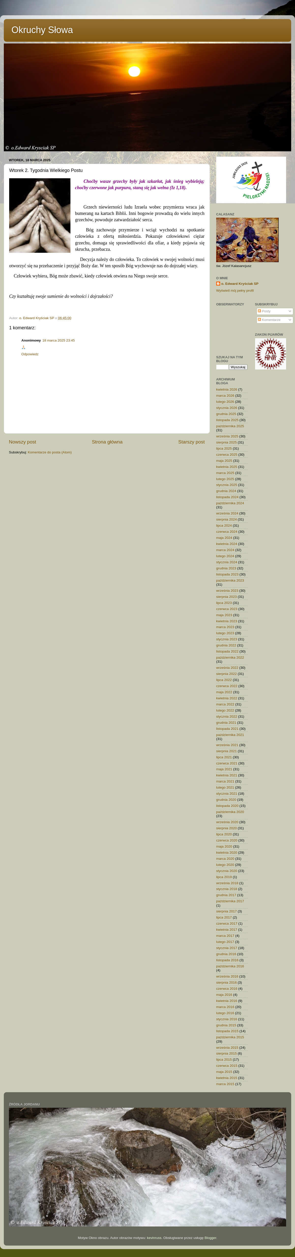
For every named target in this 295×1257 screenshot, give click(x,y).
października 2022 (230, 657)
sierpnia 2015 (226, 1053)
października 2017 (230, 901)
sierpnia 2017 (226, 911)
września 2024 (227, 513)
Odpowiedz (30, 354)
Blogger (210, 1238)
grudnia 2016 (226, 954)
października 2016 (230, 966)
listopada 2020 (227, 806)
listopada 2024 (227, 497)
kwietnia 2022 (226, 698)
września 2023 (227, 591)
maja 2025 (224, 461)
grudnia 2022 (226, 645)
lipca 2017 (224, 917)
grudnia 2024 (226, 491)
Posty (264, 311)
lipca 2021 (224, 757)
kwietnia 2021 (226, 775)
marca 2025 (225, 473)
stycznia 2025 (226, 485)
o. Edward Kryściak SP (239, 284)
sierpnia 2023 (226, 597)
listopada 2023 (227, 574)
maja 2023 (224, 615)
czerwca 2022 (226, 686)
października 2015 (230, 1037)
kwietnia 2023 (226, 621)
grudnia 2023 (226, 568)
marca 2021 (225, 781)
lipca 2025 (224, 448)
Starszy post (191, 442)
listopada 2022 (227, 651)
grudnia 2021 (226, 722)
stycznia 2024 (226, 562)
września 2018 (227, 883)
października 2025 (230, 426)
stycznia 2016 (226, 1019)
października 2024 (230, 503)
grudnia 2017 (226, 895)
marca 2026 (225, 395)
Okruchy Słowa (42, 30)
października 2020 (230, 812)
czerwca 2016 (226, 988)
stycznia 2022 (226, 716)
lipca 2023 (224, 603)
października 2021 (230, 735)
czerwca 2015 (226, 1066)
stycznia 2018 (226, 889)
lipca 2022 (224, 680)
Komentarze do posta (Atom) (50, 452)
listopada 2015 (227, 1031)
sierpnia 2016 (226, 982)
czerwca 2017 (226, 923)
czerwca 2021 (226, 763)
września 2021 (227, 745)
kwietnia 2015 (226, 1078)
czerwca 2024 (226, 532)
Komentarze (269, 320)
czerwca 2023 (226, 609)
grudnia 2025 (226, 414)
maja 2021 (224, 769)
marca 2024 (225, 550)
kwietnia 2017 (226, 929)
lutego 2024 (225, 556)
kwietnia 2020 (226, 852)
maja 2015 (224, 1072)
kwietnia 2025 (226, 467)
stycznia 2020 (226, 871)
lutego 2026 (225, 402)
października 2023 (230, 580)
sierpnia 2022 (226, 674)
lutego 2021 (225, 787)
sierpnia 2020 (226, 828)
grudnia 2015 (226, 1025)
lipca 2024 (224, 525)
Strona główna (107, 442)
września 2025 (227, 436)
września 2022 (227, 668)
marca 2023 (225, 627)
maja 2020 (224, 846)
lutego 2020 (225, 865)
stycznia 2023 (226, 639)
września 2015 (227, 1047)
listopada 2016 (227, 960)
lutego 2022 (225, 710)
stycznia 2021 (226, 793)
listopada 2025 (227, 420)
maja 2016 (224, 995)
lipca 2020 (224, 834)
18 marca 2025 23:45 (58, 340)
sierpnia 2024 (226, 519)
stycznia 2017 (226, 948)
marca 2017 (225, 936)
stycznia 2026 (226, 408)
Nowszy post (22, 442)
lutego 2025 (225, 479)
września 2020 (227, 822)
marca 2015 (225, 1084)
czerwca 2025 (226, 454)
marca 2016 (225, 1007)
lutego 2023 (225, 633)
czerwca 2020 (226, 840)
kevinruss (154, 1238)
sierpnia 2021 (226, 751)
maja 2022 (224, 692)
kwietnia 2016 (226, 1001)
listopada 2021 (227, 729)
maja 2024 (224, 538)
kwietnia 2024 (226, 544)
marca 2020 (225, 859)
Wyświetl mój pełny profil (235, 290)
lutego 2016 (225, 1013)
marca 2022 (225, 704)
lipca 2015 (224, 1059)
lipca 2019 (224, 877)
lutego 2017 (225, 942)
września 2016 (227, 976)
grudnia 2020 (226, 800)
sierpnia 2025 (226, 442)
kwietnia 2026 (226, 389)
